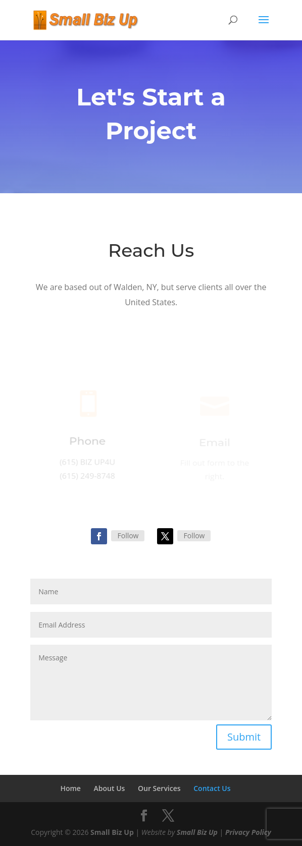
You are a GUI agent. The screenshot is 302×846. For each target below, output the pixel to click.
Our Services (159, 788)
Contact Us (211, 788)
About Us (109, 788)
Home (70, 788)
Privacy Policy (248, 832)
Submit (244, 737)
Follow (127, 535)
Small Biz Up (112, 832)
